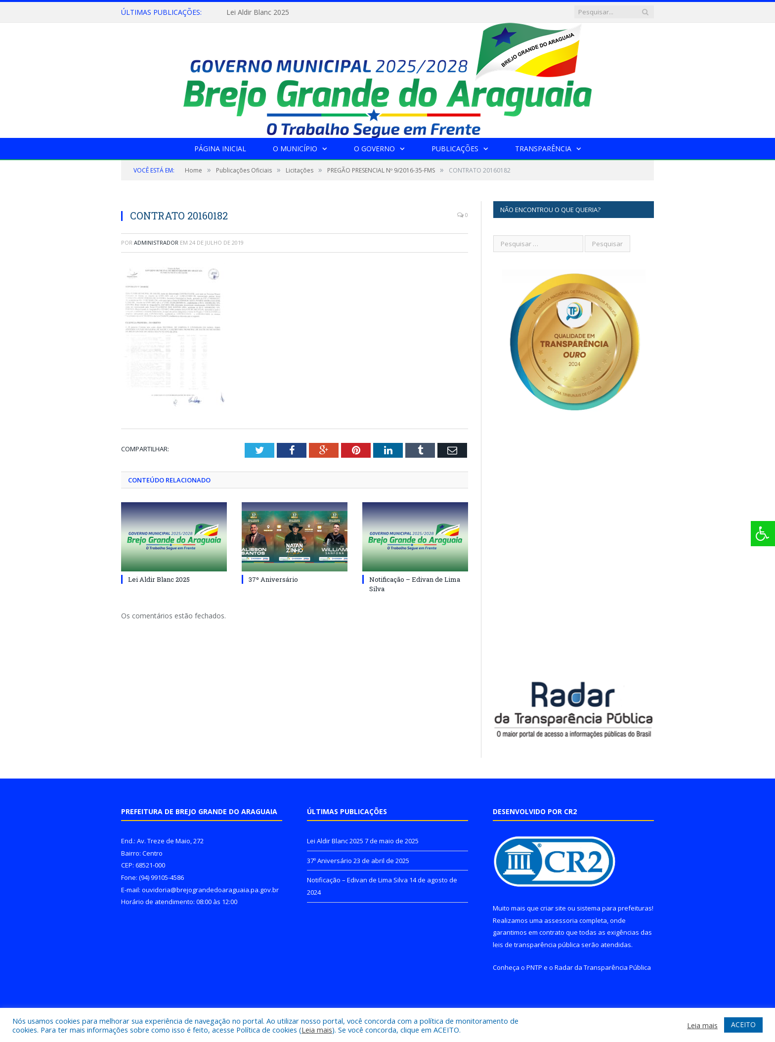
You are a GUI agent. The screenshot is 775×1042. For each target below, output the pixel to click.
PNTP (534, 967)
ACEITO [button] (743, 1024)
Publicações (454, 148)
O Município (295, 148)
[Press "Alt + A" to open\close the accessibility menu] (763, 533)
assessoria (561, 920)
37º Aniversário (273, 579)
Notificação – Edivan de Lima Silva (357, 879)
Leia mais (316, 1030)
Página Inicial (220, 148)
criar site (553, 908)
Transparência (543, 148)
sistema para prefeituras (614, 908)
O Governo (374, 148)
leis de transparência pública (536, 944)
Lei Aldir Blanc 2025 (257, 12)
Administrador (156, 242)
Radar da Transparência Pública (603, 967)
